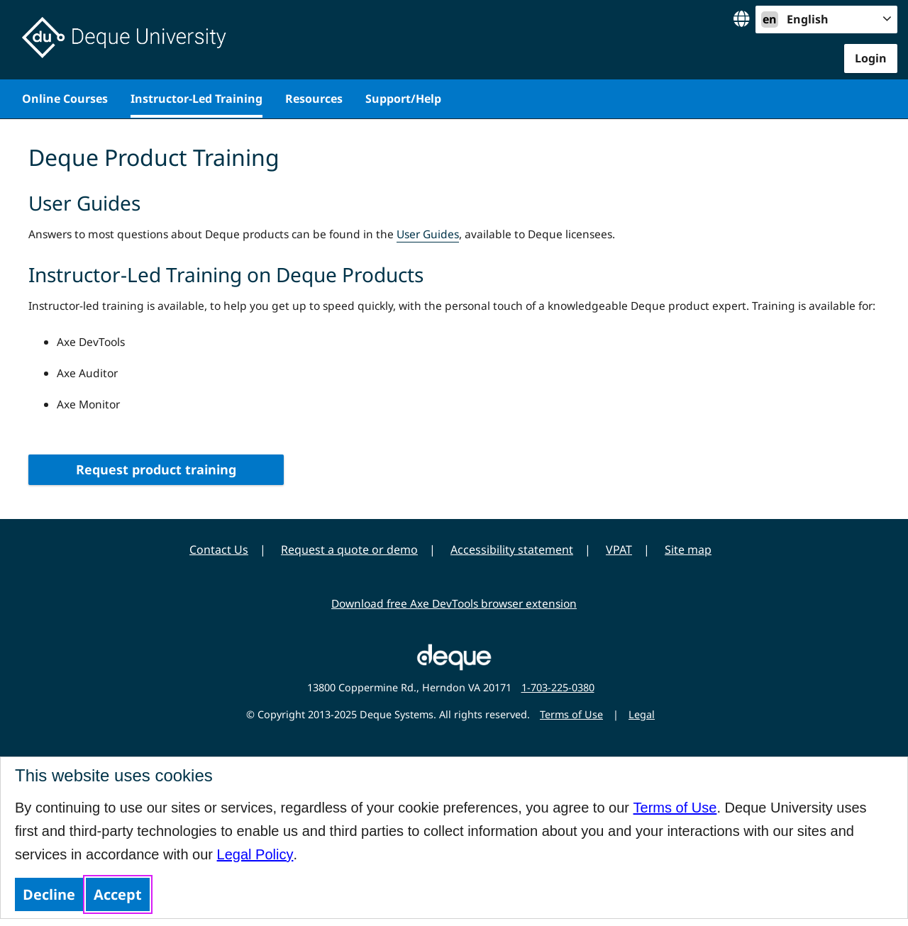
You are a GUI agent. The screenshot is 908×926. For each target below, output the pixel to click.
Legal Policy (255, 854)
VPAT (619, 549)
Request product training (156, 469)
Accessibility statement (511, 549)
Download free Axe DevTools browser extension (454, 603)
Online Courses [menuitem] (65, 98)
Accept (118, 894)
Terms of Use (675, 807)
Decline (49, 894)
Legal (642, 714)
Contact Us (218, 549)
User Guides (428, 234)
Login (871, 58)
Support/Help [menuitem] (403, 98)
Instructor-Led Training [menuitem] (196, 98)
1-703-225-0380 (557, 687)
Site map (688, 549)
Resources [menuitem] (314, 98)
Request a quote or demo (349, 549)
